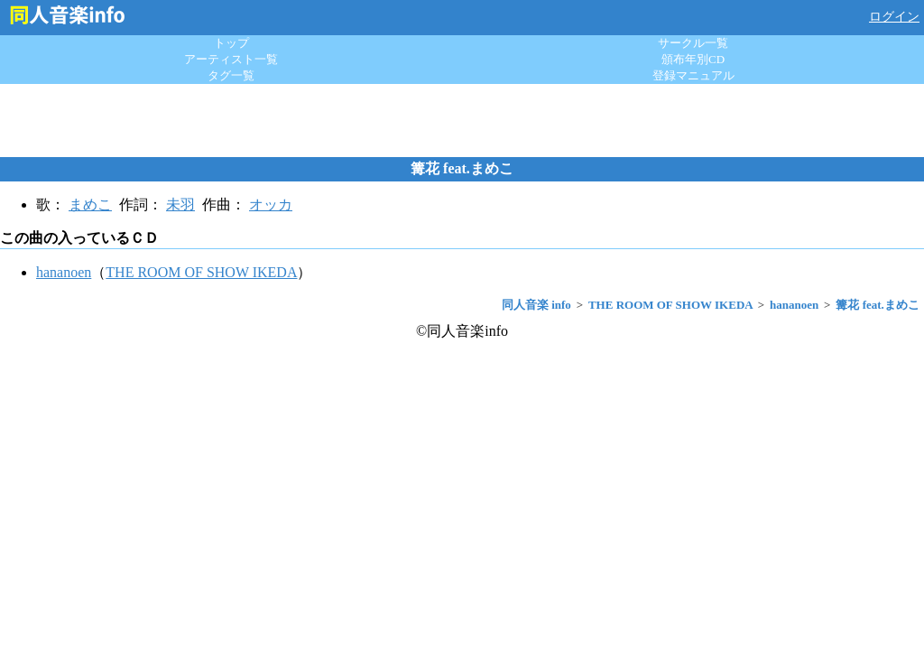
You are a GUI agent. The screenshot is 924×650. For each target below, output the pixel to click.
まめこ (90, 204)
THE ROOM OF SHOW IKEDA (201, 272)
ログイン (894, 16)
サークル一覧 (693, 43)
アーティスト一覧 (231, 59)
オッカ (270, 204)
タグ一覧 (231, 75)
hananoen (63, 272)
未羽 (180, 204)
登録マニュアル (693, 75)
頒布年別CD (693, 59)
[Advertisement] (462, 120)
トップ (231, 43)
